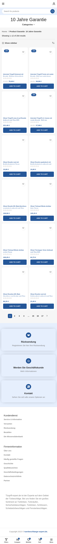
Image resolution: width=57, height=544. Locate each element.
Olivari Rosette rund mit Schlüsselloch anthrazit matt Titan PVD (41, 296)
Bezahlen (7, 432)
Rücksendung (28, 342)
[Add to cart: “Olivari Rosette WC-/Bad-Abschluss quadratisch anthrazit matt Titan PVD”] (15, 218)
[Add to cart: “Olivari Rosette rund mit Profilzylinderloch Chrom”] (15, 174)
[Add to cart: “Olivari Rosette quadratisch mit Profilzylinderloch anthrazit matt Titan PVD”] (42, 174)
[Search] (28, 11)
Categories (27, 25)
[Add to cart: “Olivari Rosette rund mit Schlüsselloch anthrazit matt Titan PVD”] (42, 306)
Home (5, 31)
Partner (7, 481)
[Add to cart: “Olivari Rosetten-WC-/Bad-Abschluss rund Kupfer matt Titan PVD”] (15, 306)
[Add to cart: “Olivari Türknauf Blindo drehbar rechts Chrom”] (15, 262)
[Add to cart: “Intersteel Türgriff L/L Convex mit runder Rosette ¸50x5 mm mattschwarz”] (42, 130)
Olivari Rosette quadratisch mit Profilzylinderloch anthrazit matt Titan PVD (40, 164)
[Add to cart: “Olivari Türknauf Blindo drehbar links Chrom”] (42, 218)
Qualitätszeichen (11, 468)
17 (42, 316)
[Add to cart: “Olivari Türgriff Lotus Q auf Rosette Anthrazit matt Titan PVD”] (15, 130)
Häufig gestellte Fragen (13, 459)
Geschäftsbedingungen (13, 472)
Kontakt (28, 393)
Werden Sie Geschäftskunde (28, 367)
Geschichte (8, 464)
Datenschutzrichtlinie (13, 476)
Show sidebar (11, 43)
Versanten (8, 424)
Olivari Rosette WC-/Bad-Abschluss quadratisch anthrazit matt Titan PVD (14, 208)
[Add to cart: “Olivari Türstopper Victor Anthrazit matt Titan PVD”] (42, 262)
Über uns (7, 451)
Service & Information (13, 419)
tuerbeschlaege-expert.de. (36, 531)
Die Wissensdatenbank (13, 437)
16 (38, 316)
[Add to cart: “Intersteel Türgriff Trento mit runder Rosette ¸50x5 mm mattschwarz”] (42, 86)
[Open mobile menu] (3, 3)
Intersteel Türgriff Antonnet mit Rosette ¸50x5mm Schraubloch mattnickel (13, 76)
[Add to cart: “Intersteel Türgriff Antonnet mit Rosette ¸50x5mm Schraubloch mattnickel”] (15, 86)
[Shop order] (53, 43)
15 (33, 316)
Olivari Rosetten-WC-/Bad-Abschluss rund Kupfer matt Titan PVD (14, 296)
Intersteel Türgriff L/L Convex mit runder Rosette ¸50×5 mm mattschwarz (41, 120)
